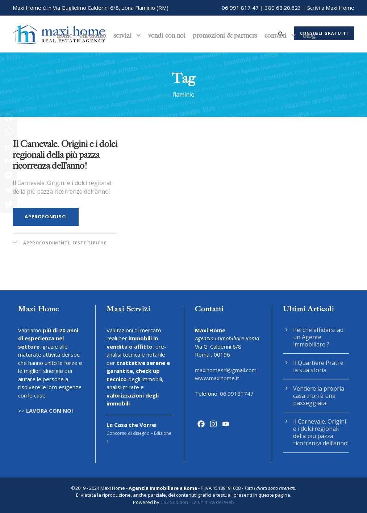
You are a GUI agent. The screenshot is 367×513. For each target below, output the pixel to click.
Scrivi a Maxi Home (330, 7)
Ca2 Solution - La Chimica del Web (197, 502)
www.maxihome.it (217, 378)
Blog (309, 35)
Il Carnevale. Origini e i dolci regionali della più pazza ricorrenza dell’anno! (65, 154)
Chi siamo (92, 35)
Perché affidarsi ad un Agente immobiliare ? (318, 337)
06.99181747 (237, 393)
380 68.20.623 (283, 7)
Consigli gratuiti (324, 33)
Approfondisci (46, 216)
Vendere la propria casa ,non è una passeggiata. (318, 395)
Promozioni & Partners (225, 35)
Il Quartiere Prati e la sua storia (318, 366)
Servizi (122, 35)
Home (64, 35)
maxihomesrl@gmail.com (226, 370)
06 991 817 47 (240, 7)
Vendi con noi (167, 35)
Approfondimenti (46, 242)
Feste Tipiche (89, 242)
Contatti (275, 35)
